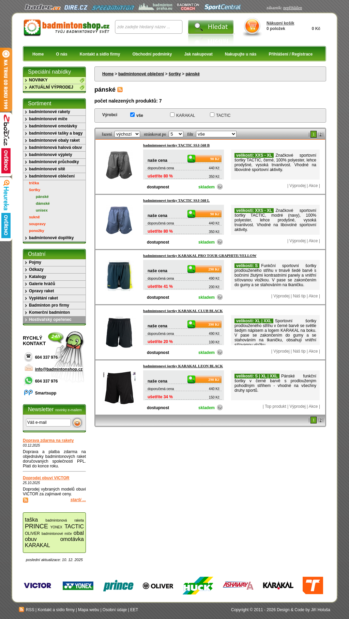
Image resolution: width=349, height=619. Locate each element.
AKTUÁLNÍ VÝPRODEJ (51, 87)
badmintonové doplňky (51, 237)
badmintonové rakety (49, 111)
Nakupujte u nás (241, 54)
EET (134, 609)
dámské (43, 203)
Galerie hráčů (42, 283)
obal (79, 533)
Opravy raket (41, 291)
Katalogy (37, 276)
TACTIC (223, 115)
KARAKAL (185, 115)
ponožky (36, 231)
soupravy (37, 224)
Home (38, 54)
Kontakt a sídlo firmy (100, 54)
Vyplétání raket (43, 298)
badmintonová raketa (65, 520)
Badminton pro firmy (49, 305)
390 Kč (213, 324)
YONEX (56, 527)
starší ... (78, 499)
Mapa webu (88, 609)
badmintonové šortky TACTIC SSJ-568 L (176, 200)
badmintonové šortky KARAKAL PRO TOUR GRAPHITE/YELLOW (199, 255)
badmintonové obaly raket (54, 140)
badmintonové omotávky (53, 126)
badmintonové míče (48, 119)
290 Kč (213, 269)
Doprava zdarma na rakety (48, 440)
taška (31, 520)
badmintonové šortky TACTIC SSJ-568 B (176, 145)
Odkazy (36, 269)
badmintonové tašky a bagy (55, 133)
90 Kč (214, 159)
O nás (61, 54)
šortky (175, 74)
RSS (26, 609)
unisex (42, 210)
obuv (31, 539)
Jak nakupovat (198, 54)
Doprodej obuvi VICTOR (46, 478)
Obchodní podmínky (152, 54)
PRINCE (36, 526)
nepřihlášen (292, 7)
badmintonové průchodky (54, 161)
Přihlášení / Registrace (291, 54)
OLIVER (32, 533)
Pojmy (35, 262)
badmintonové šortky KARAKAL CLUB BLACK (183, 311)
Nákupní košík (280, 23)
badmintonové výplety (50, 154)
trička (34, 183)
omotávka (72, 539)
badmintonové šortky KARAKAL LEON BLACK (183, 366)
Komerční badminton (49, 312)
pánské (192, 74)
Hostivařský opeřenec (50, 319)
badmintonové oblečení (141, 74)
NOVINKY (38, 80)
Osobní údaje (115, 609)
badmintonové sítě (47, 169)
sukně (34, 217)
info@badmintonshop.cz (59, 369)
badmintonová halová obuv (55, 147)
